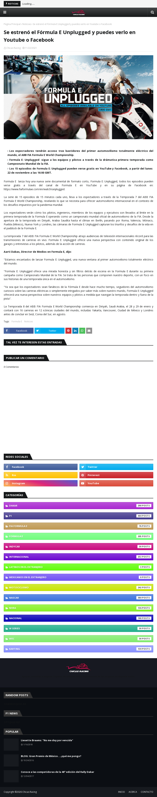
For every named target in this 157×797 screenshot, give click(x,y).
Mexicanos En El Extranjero (80, 577)
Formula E (17, 321)
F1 (80, 516)
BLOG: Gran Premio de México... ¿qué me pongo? (51, 756)
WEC (80, 638)
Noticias (26, 24)
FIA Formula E (80, 526)
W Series (80, 628)
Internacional (80, 556)
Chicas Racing (13, 47)
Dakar (80, 505)
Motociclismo (80, 587)
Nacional (80, 618)
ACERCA (133, 791)
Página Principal (12, 24)
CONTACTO (147, 791)
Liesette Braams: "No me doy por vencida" (47, 740)
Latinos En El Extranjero (80, 567)
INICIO (121, 791)
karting (80, 649)
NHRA (80, 608)
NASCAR (80, 597)
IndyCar (80, 546)
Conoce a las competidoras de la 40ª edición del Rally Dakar (57, 772)
